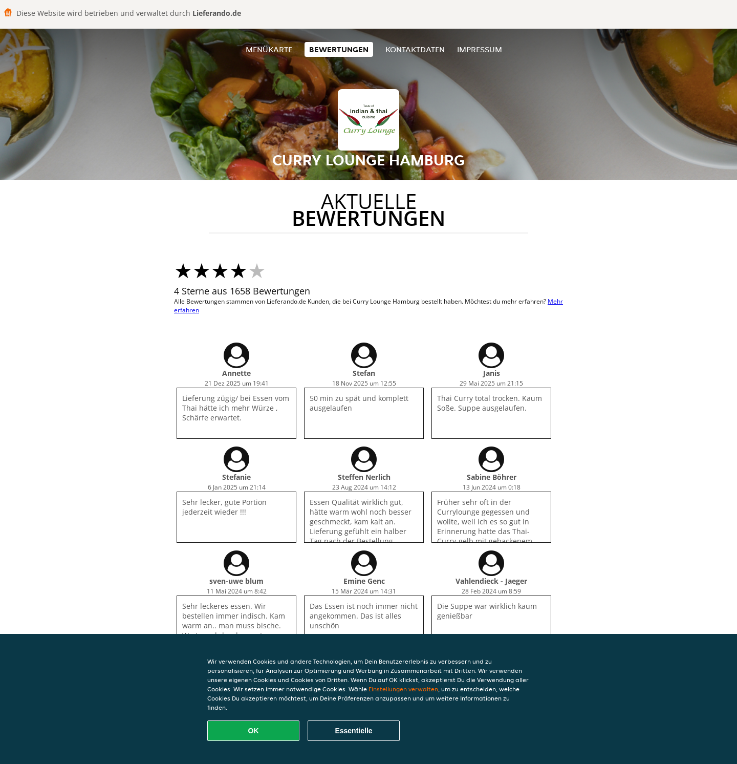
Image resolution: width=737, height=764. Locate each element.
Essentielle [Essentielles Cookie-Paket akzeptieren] (353, 731)
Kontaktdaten (415, 49)
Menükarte (269, 49)
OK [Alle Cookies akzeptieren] (253, 731)
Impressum (479, 49)
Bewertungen (338, 49)
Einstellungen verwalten (403, 689)
